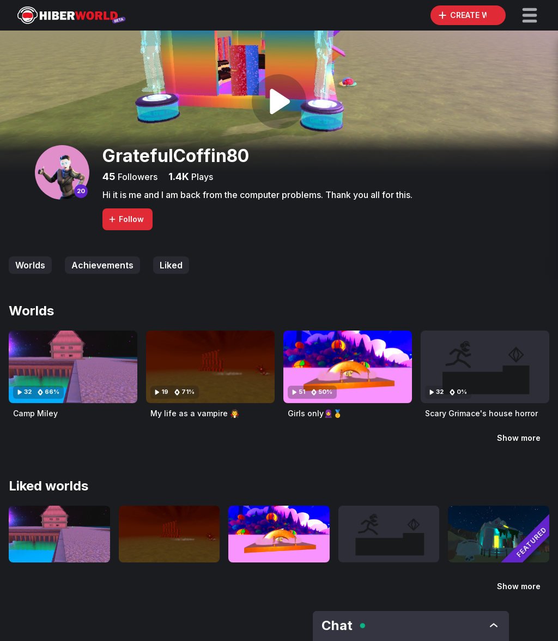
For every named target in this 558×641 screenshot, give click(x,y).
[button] (530, 15)
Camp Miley (35, 413)
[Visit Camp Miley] (73, 367)
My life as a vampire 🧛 (194, 413)
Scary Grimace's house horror (481, 413)
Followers (136, 176)
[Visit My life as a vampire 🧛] (210, 367)
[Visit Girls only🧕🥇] (347, 367)
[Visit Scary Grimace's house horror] (485, 367)
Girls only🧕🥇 (315, 413)
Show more (519, 437)
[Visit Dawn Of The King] (498, 534)
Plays (201, 176)
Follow (126, 219)
